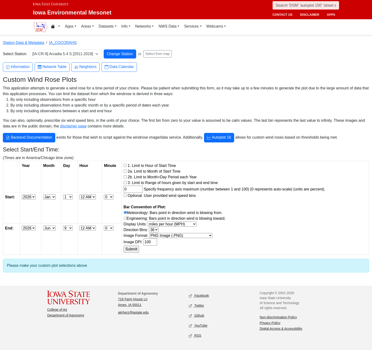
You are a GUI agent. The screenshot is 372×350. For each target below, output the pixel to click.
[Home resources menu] (55, 27)
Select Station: (15, 54)
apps (331, 14)
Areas (86, 26)
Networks (143, 26)
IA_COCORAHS (63, 43)
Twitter (196, 305)
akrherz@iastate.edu (133, 312)
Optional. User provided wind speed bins (162, 196)
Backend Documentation (29, 138)
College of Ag (57, 309)
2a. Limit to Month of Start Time (154, 171)
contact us (282, 14)
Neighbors (85, 67)
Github (196, 315)
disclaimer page (73, 126)
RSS (195, 335)
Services (191, 26)
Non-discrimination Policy (278, 317)
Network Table (52, 67)
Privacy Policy (270, 323)
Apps (69, 26)
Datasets (106, 26)
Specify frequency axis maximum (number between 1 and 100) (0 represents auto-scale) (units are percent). (234, 189)
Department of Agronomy (65, 315)
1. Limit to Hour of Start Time (152, 166)
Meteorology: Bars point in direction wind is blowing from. (175, 213)
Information (18, 67)
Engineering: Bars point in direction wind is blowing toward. (176, 218)
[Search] (306, 5)
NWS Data (167, 26)
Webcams (214, 26)
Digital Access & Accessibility (281, 329)
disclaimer (309, 14)
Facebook (199, 295)
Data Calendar (119, 67)
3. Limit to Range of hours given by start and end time (173, 183)
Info (124, 26)
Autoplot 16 (219, 138)
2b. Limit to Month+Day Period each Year (162, 177)
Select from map (157, 54)
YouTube (198, 325)
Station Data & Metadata (23, 43)
